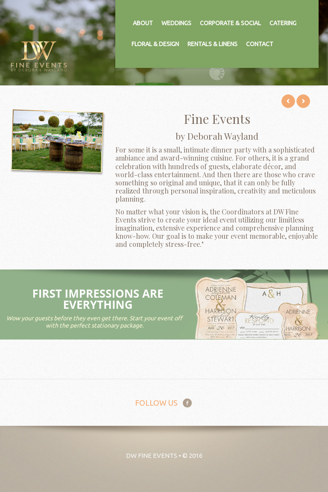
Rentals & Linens (212, 44)
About (143, 23)
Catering (282, 23)
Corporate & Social (230, 23)
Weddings (176, 23)
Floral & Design (155, 44)
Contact (259, 44)
